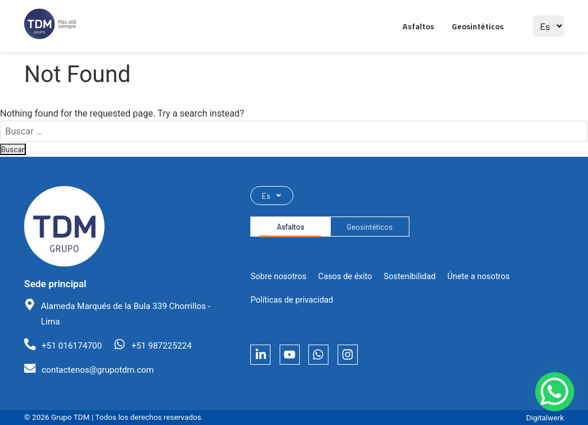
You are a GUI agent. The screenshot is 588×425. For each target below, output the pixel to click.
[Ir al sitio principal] (50, 26)
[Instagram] (359, 360)
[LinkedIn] (262, 360)
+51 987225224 (161, 346)
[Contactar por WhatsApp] (548, 385)
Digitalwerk (545, 418)
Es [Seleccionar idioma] (273, 196)
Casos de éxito (345, 280)
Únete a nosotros (478, 280)
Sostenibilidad (409, 280)
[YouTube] (295, 360)
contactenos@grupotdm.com (97, 370)
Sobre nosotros (278, 280)
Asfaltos (418, 26)
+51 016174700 (71, 346)
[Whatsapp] (327, 360)
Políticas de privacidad (291, 303)
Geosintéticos (478, 26)
